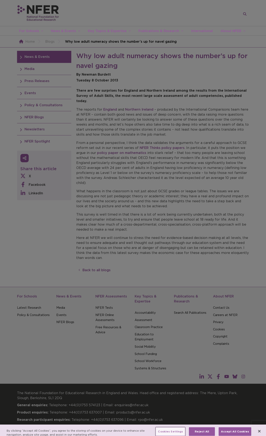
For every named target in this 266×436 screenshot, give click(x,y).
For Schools (29, 31)
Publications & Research (158, 31)
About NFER (230, 31)
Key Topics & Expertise (107, 31)
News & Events (63, 31)
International (202, 31)
